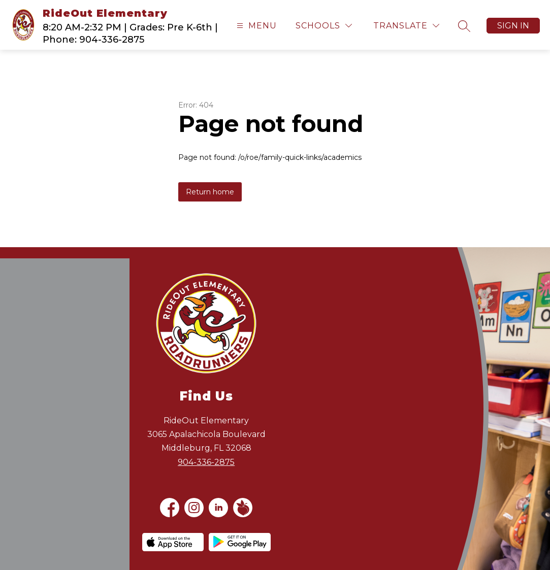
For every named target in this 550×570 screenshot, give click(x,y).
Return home (210, 191)
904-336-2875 (206, 462)
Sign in (513, 25)
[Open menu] (255, 25)
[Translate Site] (406, 25)
